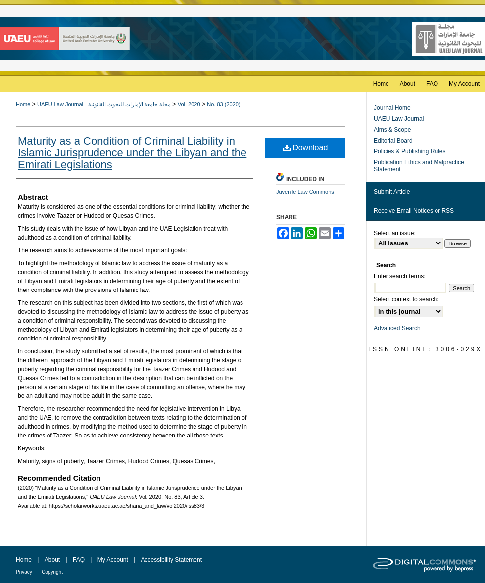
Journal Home (392, 107)
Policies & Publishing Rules (409, 151)
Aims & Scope (392, 129)
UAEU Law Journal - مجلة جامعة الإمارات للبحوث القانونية (104, 104)
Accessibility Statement (171, 559)
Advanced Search (397, 328)
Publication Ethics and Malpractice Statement (419, 166)
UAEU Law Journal (399, 118)
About (52, 559)
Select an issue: (395, 233)
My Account (112, 559)
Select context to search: (406, 299)
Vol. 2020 (189, 104)
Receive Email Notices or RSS (414, 210)
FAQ (79, 559)
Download (305, 148)
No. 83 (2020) (223, 104)
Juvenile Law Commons (305, 191)
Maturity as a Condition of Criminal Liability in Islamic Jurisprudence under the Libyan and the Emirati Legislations (132, 153)
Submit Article (392, 191)
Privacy (24, 572)
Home (23, 104)
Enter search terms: (400, 276)
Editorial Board (393, 140)
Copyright (52, 572)
